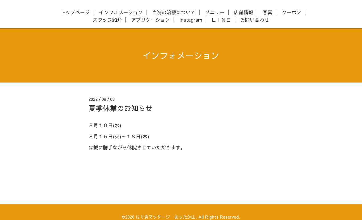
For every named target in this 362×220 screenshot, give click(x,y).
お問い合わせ (254, 19)
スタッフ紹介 (107, 19)
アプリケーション (150, 19)
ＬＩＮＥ (221, 19)
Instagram (190, 19)
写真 (267, 12)
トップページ (75, 12)
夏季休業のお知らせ (121, 108)
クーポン (291, 12)
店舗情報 (243, 12)
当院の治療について (174, 12)
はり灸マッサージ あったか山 (166, 217)
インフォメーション (121, 12)
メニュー (215, 12)
